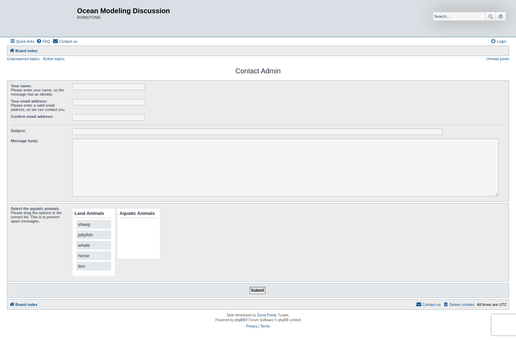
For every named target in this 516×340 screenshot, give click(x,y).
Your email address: (29, 101)
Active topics (54, 59)
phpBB (240, 320)
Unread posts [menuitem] (497, 59)
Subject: (18, 131)
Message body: (24, 141)
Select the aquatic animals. (35, 209)
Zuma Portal (266, 315)
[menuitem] (43, 41)
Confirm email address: (32, 116)
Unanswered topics (23, 59)
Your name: (21, 86)
